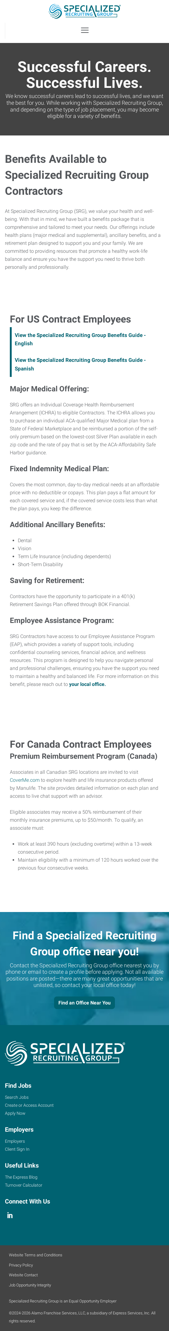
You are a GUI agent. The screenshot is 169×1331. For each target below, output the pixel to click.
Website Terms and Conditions (35, 1255)
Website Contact (23, 1275)
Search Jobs (17, 1097)
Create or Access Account (29, 1105)
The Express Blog (21, 1177)
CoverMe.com (25, 780)
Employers (15, 1141)
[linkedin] (10, 1215)
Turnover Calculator (23, 1185)
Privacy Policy (21, 1265)
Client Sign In (17, 1149)
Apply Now (15, 1113)
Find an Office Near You (84, 1003)
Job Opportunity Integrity (30, 1285)
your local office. (87, 684)
